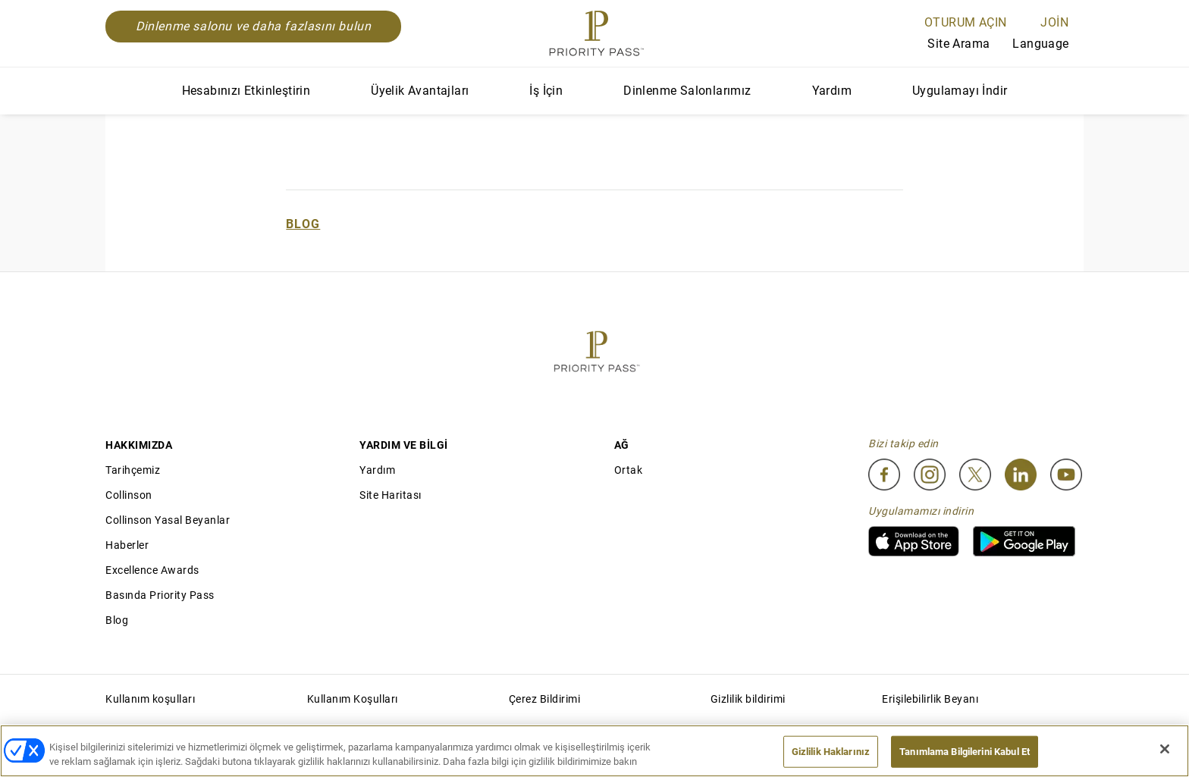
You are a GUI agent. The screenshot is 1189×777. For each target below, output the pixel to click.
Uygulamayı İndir (959, 90)
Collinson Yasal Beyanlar (167, 520)
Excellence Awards (152, 570)
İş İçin (546, 90)
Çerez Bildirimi (545, 699)
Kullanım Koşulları (352, 699)
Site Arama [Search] (947, 45)
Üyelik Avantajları (420, 90)
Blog (303, 224)
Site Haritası (390, 495)
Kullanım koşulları (150, 699)
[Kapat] (1164, 749)
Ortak (628, 470)
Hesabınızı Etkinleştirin (246, 90)
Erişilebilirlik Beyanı (930, 699)
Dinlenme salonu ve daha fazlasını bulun (253, 26)
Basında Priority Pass (160, 595)
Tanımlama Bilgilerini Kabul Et (964, 751)
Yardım (832, 90)
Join (1054, 22)
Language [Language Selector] (1048, 43)
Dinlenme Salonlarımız (687, 90)
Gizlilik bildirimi (748, 699)
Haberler (127, 545)
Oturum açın (965, 22)
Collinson (128, 495)
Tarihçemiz (132, 470)
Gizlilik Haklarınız (831, 751)
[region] (594, 751)
